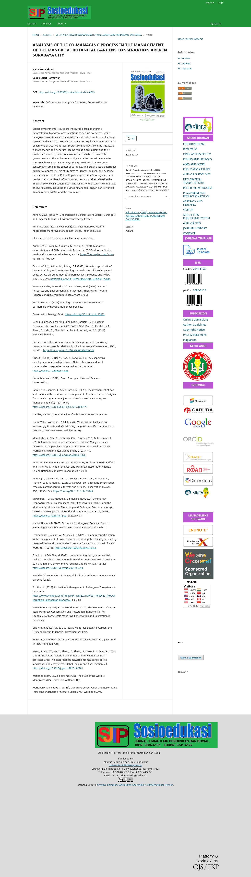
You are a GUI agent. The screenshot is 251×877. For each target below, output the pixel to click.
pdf (132, 138)
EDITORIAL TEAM (194, 144)
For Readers (184, 58)
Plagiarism (190, 340)
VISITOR (188, 210)
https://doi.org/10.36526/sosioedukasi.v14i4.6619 (67, 92)
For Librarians (185, 68)
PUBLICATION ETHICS (196, 169)
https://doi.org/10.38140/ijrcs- (50, 515)
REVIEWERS (190, 149)
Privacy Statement (194, 335)
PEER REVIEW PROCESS (197, 188)
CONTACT (189, 233)
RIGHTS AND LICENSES (197, 159)
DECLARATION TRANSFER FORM (194, 181)
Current (32, 23)
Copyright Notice (194, 330)
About (60, 23)
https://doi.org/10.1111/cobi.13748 (73, 491)
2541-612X (199, 268)
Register (210, 2)
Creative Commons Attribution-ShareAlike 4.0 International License (135, 784)
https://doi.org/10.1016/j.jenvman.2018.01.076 (59, 454)
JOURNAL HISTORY (195, 228)
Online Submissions (195, 319)
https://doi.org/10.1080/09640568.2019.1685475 (60, 406)
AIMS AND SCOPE (194, 164)
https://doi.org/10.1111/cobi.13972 (85, 314)
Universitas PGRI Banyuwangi (125, 765)
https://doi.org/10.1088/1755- (97, 254)
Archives (46, 23)
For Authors (184, 63)
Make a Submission (190, 657)
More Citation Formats (139, 196)
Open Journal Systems (190, 38)
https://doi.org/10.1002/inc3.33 (50, 370)
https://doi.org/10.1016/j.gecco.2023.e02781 (58, 668)
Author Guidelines (194, 324)
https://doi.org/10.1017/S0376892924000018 (68, 350)
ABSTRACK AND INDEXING (193, 203)
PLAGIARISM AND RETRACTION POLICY (196, 194)
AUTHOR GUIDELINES (197, 174)
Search (216, 23)
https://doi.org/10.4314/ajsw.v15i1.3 (75, 547)
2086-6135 (199, 290)
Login (221, 2)
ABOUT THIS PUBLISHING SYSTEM (196, 216)
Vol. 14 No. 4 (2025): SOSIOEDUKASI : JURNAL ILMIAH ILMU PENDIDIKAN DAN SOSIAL (99, 34)
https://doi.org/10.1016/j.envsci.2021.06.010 (58, 567)
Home (36, 34)
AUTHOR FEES (192, 223)
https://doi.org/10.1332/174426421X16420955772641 (80, 278)
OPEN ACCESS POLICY (197, 154)
